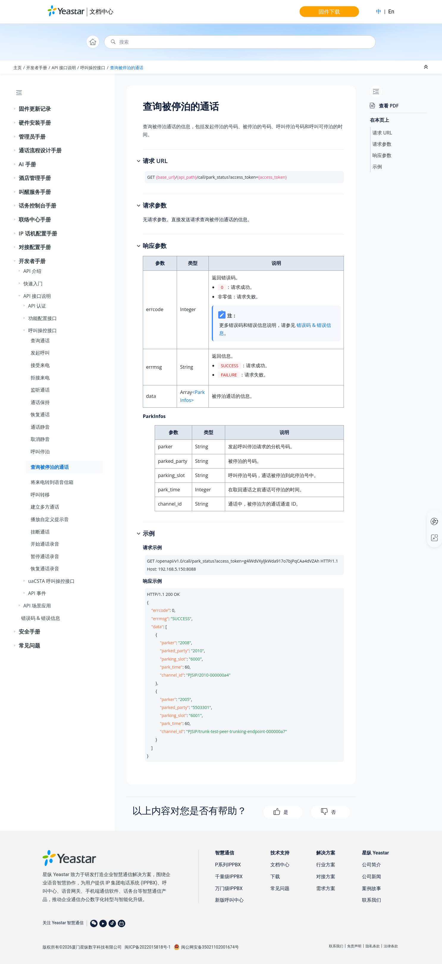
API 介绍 (32, 271)
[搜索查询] (240, 42)
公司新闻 (371, 876)
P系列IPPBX (228, 865)
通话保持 (40, 402)
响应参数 (381, 155)
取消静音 (40, 439)
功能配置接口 (42, 318)
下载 (275, 876)
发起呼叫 (40, 352)
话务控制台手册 (37, 205)
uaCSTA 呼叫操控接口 (51, 581)
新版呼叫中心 (229, 900)
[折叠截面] (426, 67)
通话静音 (40, 427)
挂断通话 (40, 531)
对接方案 (325, 876)
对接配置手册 (35, 247)
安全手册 (29, 631)
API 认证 (37, 306)
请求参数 (381, 144)
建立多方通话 (45, 507)
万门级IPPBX (229, 888)
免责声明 (354, 946)
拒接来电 (40, 377)
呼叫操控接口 (92, 67)
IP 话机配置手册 (38, 233)
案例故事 (371, 888)
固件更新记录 (35, 108)
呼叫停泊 (40, 451)
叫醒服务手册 (35, 191)
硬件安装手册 (35, 122)
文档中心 (101, 11)
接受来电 (40, 365)
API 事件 (37, 593)
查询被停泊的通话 (126, 67)
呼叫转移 (40, 494)
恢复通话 (40, 414)
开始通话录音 (45, 544)
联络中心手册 (35, 219)
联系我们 (371, 900)
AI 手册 (27, 164)
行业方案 (325, 865)
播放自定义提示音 (50, 519)
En (391, 11)
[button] (15, 109)
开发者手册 (36, 67)
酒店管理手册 (35, 177)
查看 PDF (389, 105)
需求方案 (325, 888)
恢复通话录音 (45, 568)
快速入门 (33, 283)
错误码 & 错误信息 (40, 618)
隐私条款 (373, 946)
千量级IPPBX (229, 876)
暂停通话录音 (45, 556)
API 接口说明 (64, 67)
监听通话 (40, 390)
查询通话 (40, 340)
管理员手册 (32, 136)
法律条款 (391, 946)
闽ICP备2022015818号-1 (147, 947)
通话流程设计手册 (40, 150)
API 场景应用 (37, 605)
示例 (377, 166)
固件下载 (329, 11)
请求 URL (382, 132)
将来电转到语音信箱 (52, 482)
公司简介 (371, 865)
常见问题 (29, 645)
